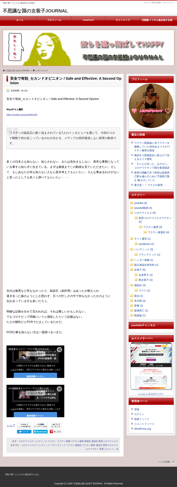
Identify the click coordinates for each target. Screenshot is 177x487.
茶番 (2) (138, 305)
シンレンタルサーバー (150, 393)
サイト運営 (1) (142, 238)
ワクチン (52, 441)
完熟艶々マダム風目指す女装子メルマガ (157, 22)
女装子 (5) (140, 269)
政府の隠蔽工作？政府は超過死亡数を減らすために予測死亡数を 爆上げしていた (152, 176)
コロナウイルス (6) (145, 212)
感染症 (95, 441)
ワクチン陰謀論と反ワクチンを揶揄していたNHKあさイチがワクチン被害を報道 (152, 146)
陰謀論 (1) (140, 315)
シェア (11, 425)
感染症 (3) (140, 285)
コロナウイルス (26, 441)
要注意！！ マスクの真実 (148, 185)
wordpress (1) (146, 244)
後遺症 (87, 441)
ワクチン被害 (77, 441)
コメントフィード (144, 423)
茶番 (101, 449)
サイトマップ (168, 3)
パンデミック (40, 441)
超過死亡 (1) (141, 310)
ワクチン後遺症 (74, 445)
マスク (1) (144, 290)
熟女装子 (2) (146, 279)
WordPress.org (142, 428)
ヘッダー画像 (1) (143, 260)
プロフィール (54, 20)
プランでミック (58, 445)
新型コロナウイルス (108, 441)
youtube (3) (140, 203)
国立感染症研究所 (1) (146, 264)
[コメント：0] (111, 449)
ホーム (146, 3)
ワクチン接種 (63, 441)
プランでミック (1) (149, 254)
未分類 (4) (140, 300)
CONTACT (88, 20)
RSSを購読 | (157, 3)
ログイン (139, 414)
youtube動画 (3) (143, 207)
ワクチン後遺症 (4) (158, 232)
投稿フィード (141, 419)
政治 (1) (138, 295)
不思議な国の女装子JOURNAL (35, 11)
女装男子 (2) (146, 275)
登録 (136, 409)
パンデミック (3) (143, 249)
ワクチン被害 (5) (152, 227)
